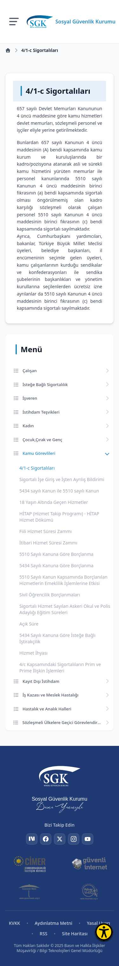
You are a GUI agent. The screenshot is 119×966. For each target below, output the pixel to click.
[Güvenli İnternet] (89, 864)
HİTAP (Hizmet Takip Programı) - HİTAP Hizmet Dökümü (59, 517)
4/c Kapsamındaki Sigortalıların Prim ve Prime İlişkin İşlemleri (60, 667)
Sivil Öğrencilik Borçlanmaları (49, 595)
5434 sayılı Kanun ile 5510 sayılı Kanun (59, 491)
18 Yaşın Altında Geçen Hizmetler (53, 502)
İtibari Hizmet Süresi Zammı (48, 543)
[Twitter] (59, 839)
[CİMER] (29, 864)
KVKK (14, 923)
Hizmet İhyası (33, 653)
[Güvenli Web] (29, 891)
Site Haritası (75, 934)
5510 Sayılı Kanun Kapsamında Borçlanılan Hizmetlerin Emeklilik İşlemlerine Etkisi (63, 580)
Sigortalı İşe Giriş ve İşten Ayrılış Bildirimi (61, 479)
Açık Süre (28, 624)
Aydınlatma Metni (53, 923)
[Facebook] (45, 839)
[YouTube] (87, 839)
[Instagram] (73, 839)
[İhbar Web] (89, 891)
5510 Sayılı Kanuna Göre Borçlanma (56, 554)
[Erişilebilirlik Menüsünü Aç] (104, 932)
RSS (43, 934)
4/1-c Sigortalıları (37, 468)
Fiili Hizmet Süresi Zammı (45, 531)
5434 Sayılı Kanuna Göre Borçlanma (56, 565)
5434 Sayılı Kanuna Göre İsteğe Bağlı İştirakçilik (57, 638)
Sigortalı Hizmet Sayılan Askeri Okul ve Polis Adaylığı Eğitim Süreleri (64, 609)
